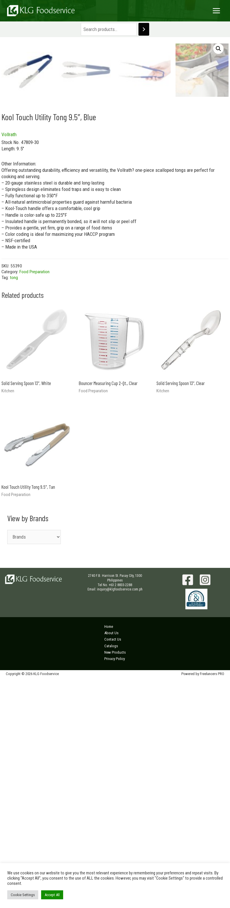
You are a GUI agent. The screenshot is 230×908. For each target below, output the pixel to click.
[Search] (143, 29)
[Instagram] (205, 807)
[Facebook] (188, 807)
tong (14, 504)
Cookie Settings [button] (23, 895)
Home (108, 854)
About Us (111, 860)
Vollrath (9, 361)
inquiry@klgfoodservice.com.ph (120, 816)
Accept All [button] (52, 895)
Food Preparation (34, 499)
